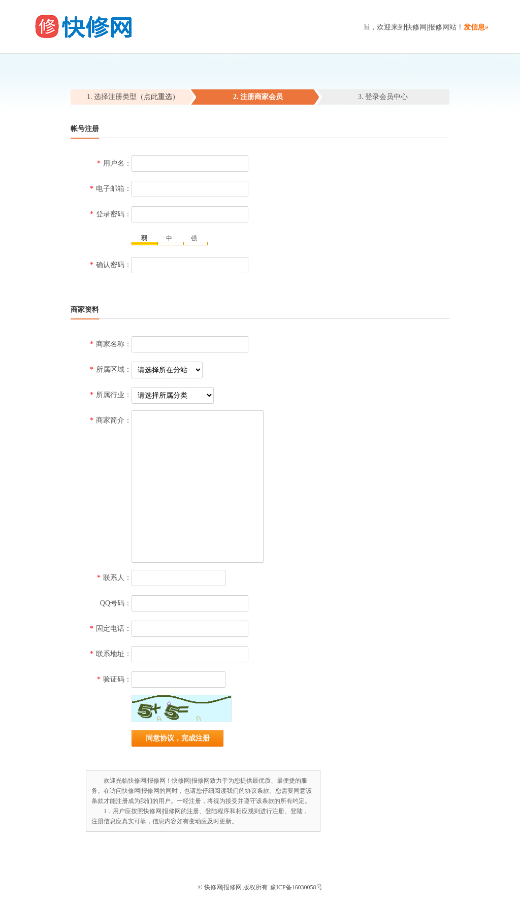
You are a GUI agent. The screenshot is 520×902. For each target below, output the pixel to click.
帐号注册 (85, 129)
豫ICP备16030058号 (296, 887)
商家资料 (85, 309)
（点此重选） (158, 97)
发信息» (476, 27)
